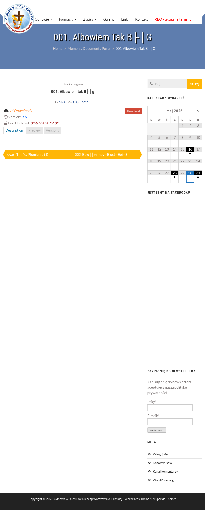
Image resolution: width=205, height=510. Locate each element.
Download (133, 111)
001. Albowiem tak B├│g (72, 91)
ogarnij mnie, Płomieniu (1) (27, 154)
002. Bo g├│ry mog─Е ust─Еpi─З (101, 154)
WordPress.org (163, 480)
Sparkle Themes (166, 499)
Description (14, 130)
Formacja (66, 19)
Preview (34, 130)
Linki (125, 19)
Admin (62, 102)
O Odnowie (40, 19)
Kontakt (141, 19)
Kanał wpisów (162, 463)
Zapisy (88, 19)
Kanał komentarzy (165, 471)
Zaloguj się (160, 454)
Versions (52, 130)
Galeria (109, 19)
